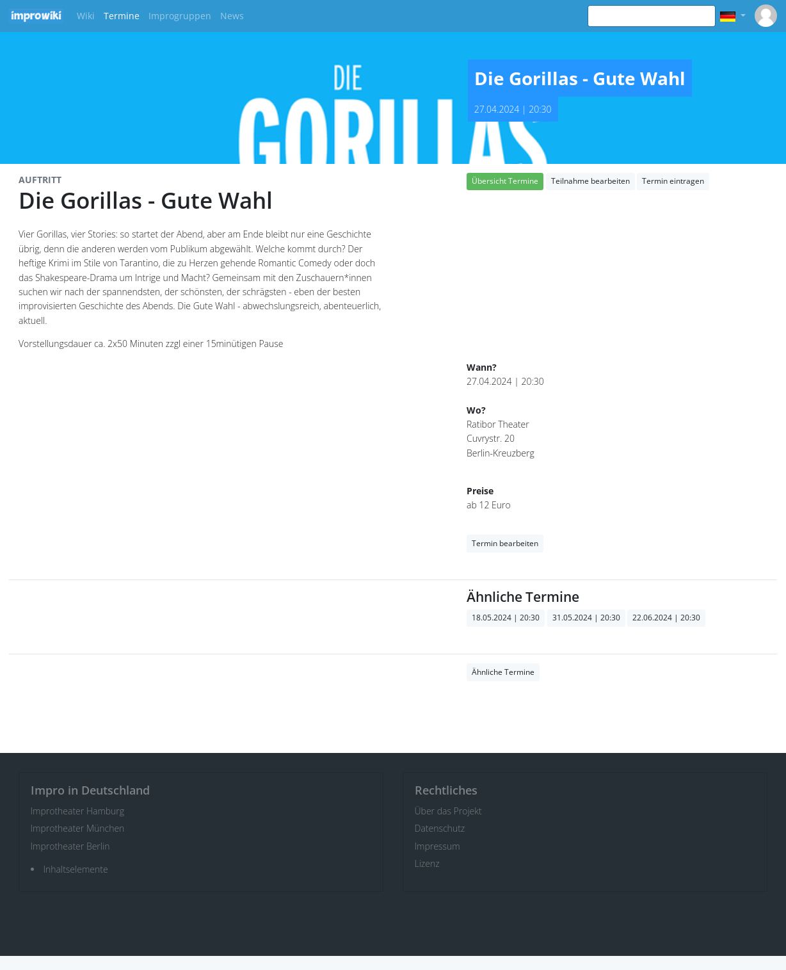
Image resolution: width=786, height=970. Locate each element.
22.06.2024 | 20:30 (666, 617)
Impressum (437, 846)
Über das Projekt (448, 811)
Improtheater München (78, 828)
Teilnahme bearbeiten (590, 180)
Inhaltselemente (76, 869)
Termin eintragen (673, 180)
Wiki (86, 16)
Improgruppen (179, 16)
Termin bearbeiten (505, 543)
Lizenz (427, 863)
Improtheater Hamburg (78, 811)
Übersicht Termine (505, 180)
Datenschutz (440, 828)
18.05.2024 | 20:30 (506, 617)
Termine (122, 16)
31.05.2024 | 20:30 (586, 617)
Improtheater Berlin (70, 846)
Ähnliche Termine (503, 672)
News (232, 16)
